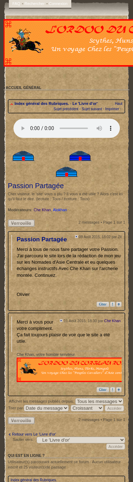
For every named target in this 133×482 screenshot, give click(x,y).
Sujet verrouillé (21, 223)
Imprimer (112, 109)
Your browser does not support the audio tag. (66, 128)
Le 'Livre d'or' (85, 103)
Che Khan (42, 210)
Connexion (58, 3)
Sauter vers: (23, 439)
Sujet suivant (92, 109)
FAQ (16, 3)
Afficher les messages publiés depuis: (66, 401)
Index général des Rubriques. (42, 103)
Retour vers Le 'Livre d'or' (34, 434)
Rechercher (34, 3)
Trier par (38, 408)
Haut (118, 104)
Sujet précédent (66, 109)
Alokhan (60, 210)
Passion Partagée (36, 186)
